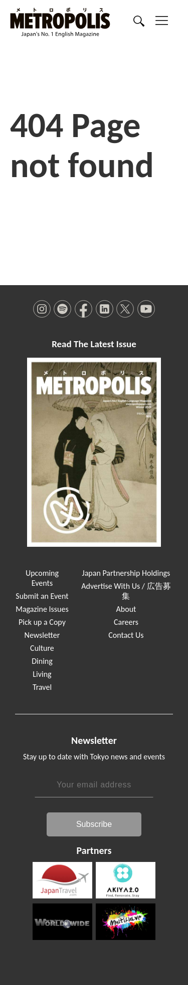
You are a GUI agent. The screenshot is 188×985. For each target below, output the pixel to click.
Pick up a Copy (42, 622)
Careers (126, 622)
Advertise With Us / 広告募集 (125, 591)
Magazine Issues (42, 609)
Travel (42, 687)
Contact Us (125, 635)
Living (42, 674)
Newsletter (42, 635)
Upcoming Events (42, 578)
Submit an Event (42, 596)
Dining (42, 661)
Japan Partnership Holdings (126, 573)
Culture (42, 648)
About (126, 609)
